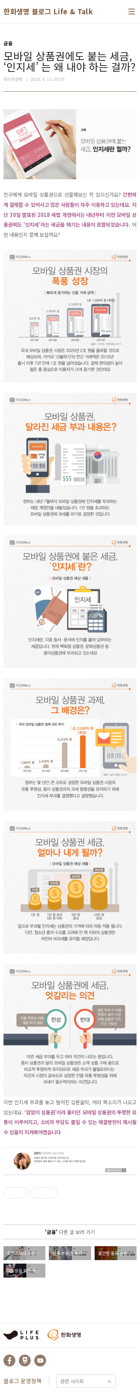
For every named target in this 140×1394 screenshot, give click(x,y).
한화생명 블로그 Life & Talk (48, 11)
